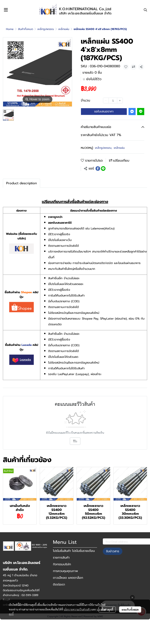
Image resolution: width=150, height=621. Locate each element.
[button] (145, 9)
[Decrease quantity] (106, 100)
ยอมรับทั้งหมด (130, 609)
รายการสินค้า (61, 557)
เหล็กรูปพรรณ (45, 29)
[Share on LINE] (103, 168)
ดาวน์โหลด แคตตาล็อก (68, 577)
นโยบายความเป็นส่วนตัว (77, 609)
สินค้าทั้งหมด (25, 29)
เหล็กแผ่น (63, 29)
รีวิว (75, 441)
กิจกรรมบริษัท (62, 564)
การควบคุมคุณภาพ (65, 571)
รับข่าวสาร (112, 551)
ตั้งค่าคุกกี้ (107, 609)
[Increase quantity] (120, 100)
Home (10, 29)
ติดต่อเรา (59, 584)
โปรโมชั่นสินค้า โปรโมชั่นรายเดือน (74, 551)
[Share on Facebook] (98, 168)
